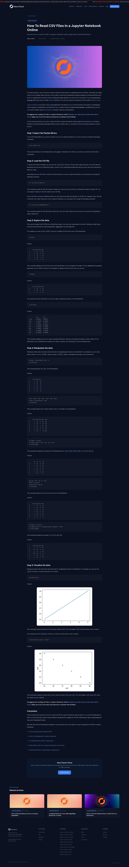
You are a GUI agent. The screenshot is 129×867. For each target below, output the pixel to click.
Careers (105, 832)
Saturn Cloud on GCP (66, 852)
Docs (85, 6)
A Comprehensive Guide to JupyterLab (41, 741)
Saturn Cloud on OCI (65, 854)
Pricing (40, 839)
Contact (105, 837)
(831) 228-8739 (12, 841)
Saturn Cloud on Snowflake (67, 847)
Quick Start (42, 832)
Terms (114, 863)
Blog (82, 832)
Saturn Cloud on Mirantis (66, 832)
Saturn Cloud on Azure (66, 849)
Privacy (119, 863)
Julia (28, 110)
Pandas (93, 121)
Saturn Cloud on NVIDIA (66, 842)
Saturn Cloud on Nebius (66, 834)
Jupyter (51, 100)
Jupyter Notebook (33, 105)
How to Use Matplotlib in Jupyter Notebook (42, 736)
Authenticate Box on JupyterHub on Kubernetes (44, 750)
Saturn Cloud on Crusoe (66, 837)
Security (105, 834)
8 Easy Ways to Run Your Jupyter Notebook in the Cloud (46, 745)
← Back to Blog (31, 16)
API (39, 834)
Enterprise (101, 6)
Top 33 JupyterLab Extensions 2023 (40, 732)
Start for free (114, 6)
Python (84, 715)
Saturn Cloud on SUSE (66, 839)
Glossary (83, 834)
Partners (71, 6)
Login (106, 6)
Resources (79, 6)
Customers (84, 839)
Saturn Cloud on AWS (66, 844)
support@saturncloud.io (14, 839)
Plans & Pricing (93, 6)
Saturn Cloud (96, 100)
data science (48, 110)
